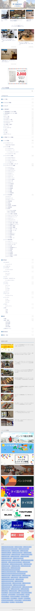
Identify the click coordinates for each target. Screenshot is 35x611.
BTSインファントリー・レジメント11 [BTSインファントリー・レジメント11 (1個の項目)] (9, 548)
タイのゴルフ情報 (18, 102)
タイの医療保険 (9, 201)
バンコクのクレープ (10, 174)
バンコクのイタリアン (10, 171)
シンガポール (19, 266)
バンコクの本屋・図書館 (10, 227)
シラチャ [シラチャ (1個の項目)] (4, 594)
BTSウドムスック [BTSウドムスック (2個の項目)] (6, 550)
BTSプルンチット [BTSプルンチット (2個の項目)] (6, 565)
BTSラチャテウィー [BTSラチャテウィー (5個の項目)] (15, 567)
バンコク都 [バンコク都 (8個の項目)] (14, 598)
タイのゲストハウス (19, 121)
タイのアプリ (8, 196)
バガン (7, 299)
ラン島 (19, 132)
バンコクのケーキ (9, 176)
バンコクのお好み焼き (10, 168)
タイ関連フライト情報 (18, 137)
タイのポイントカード (10, 199)
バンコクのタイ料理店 (10, 179)
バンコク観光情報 (19, 239)
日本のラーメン (19, 328)
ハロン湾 (7, 288)
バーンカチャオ (19, 127)
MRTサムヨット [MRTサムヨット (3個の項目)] (5, 577)
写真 (19, 318)
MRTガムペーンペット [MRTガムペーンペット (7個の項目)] (22, 571)
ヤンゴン (7, 302)
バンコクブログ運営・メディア (19, 164)
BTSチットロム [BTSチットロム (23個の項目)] (24, 556)
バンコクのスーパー (10, 218)
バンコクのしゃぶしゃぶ (10, 170)
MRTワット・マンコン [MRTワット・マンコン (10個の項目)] (23, 590)
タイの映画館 (8, 204)
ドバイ (19, 276)
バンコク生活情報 (19, 194)
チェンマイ (19, 126)
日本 (19, 308)
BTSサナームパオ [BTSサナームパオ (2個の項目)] (6, 554)
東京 (7, 311)
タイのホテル (19, 123)
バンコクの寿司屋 (9, 186)
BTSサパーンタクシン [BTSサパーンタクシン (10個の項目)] (27, 554)
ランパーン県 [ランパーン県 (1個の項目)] (5, 602)
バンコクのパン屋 (9, 180)
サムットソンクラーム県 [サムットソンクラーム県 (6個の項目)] (15, 592)
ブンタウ (7, 290)
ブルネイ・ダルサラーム (19, 278)
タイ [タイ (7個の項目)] (27, 594)
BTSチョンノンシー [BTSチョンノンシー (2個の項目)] (6, 560)
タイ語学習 (8, 208)
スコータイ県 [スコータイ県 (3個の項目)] (12, 594)
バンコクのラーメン (10, 182)
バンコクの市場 (9, 250)
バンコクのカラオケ (10, 148)
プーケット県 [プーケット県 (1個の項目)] (18, 600)
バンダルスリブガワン (10, 280)
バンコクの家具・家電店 (10, 225)
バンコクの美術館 (9, 253)
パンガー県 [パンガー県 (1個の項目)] (27, 598)
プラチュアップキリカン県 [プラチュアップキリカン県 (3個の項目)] (7, 600)
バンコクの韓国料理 (10, 192)
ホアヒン (19, 131)
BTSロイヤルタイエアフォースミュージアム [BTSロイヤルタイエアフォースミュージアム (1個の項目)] (10, 569)
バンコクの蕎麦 (9, 191)
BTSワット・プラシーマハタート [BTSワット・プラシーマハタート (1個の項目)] (8, 571)
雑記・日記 (18, 335)
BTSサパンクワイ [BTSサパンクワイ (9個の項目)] (16, 554)
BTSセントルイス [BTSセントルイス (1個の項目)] (15, 556)
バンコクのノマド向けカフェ (11, 160)
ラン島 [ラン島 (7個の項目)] (12, 602)
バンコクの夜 (19, 146)
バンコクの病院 (9, 231)
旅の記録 (7, 325)
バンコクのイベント (19, 143)
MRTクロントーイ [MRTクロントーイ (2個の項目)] (6, 575)
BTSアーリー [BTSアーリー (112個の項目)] (27, 546)
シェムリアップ (9, 264)
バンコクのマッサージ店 (10, 244)
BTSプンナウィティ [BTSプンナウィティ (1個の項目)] (26, 565)
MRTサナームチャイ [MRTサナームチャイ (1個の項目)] (16, 575)
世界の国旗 (8, 322)
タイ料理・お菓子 (19, 124)
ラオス (19, 304)
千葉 (7, 309)
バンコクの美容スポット (10, 233)
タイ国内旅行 (18, 109)
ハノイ (7, 287)
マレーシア (19, 293)
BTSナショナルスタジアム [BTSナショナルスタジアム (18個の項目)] (27, 560)
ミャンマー (19, 297)
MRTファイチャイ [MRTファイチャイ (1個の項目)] (6, 586)
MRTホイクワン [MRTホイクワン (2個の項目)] (5, 588)
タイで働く (18, 99)
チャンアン (8, 285)
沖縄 (7, 312)
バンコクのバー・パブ (10, 150)
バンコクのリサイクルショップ (12, 221)
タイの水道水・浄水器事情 (11, 205)
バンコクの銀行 (9, 236)
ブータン (19, 282)
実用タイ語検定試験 (11, 211)
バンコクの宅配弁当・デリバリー (12, 224)
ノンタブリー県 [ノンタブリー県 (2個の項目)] (5, 598)
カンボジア (19, 262)
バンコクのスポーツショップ (11, 216)
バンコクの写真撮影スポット (11, 247)
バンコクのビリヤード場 (10, 153)
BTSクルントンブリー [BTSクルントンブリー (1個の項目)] (17, 552)
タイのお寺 (19, 118)
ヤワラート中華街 (9, 256)
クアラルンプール (9, 295)
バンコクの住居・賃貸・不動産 (12, 222)
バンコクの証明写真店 (10, 234)
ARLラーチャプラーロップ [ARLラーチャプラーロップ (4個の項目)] (7, 546)
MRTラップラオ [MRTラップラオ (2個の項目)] (24, 588)
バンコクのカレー (9, 173)
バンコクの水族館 (9, 252)
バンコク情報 (18, 140)
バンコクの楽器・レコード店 (11, 228)
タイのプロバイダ (9, 198)
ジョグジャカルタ (9, 269)
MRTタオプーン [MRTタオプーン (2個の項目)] (19, 579)
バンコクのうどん (9, 167)
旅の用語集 (8, 323)
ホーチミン (19, 292)
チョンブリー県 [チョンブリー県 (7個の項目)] (24, 596)
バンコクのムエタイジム (10, 219)
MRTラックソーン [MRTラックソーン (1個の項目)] (15, 588)
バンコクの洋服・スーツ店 (11, 230)
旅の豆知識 (8, 326)
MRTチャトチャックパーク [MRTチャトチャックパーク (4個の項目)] (7, 581)
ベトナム (19, 283)
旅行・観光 (19, 320)
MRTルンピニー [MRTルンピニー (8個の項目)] (12, 590)
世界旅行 (18, 260)
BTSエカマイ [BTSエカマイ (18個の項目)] (15, 550)
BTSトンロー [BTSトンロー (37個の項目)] (16, 560)
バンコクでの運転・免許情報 (11, 213)
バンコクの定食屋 (9, 185)
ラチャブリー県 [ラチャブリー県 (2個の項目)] (26, 600)
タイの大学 (8, 202)
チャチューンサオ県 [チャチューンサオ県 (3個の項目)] (15, 596)
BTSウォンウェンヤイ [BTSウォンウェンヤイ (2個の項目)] (23, 548)
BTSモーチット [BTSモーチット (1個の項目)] (5, 567)
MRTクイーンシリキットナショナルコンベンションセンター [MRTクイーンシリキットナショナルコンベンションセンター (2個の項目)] (13, 573)
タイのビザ (18, 105)
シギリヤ (7, 274)
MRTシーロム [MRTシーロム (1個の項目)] (14, 577)
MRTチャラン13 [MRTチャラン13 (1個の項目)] (18, 581)
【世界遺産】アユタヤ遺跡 (19, 111)
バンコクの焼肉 (9, 189)
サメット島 (19, 116)
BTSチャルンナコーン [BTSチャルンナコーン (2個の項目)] (6, 558)
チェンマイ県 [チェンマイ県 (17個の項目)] (5, 596)
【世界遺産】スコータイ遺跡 (19, 113)
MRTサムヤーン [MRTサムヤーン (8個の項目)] (26, 575)
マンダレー (8, 300)
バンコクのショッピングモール (12, 215)
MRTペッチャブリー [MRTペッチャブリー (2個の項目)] (27, 586)
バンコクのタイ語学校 (12, 210)
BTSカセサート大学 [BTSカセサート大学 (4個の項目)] (6, 552)
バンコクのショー (9, 241)
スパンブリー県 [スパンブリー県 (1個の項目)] (20, 594)
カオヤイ (19, 114)
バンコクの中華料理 (10, 183)
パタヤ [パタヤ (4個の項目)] (20, 598)
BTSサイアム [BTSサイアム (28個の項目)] (27, 552)
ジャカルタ (19, 267)
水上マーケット (19, 134)
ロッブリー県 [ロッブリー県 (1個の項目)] (19, 602)
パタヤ (19, 129)
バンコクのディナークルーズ (11, 243)
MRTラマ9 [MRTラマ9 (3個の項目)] (4, 590)
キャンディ (8, 273)
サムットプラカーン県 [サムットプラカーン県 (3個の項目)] (26, 592)
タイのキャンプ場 (19, 119)
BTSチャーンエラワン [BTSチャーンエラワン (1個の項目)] (18, 558)
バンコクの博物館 (9, 249)
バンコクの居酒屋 (9, 188)
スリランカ (19, 271)
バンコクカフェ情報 (19, 155)
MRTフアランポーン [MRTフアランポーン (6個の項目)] (16, 586)
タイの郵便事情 (9, 207)
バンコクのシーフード (10, 177)
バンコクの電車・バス (10, 237)
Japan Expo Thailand (10, 144)
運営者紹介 (18, 331)
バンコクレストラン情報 (19, 165)
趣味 (18, 316)
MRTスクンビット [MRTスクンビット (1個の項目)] (24, 577)
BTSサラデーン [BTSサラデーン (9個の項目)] (5, 556)
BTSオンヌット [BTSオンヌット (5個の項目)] (24, 550)
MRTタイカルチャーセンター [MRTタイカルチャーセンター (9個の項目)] (8, 579)
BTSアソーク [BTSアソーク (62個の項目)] (18, 546)
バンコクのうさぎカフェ (10, 157)
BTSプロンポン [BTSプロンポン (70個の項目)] (15, 565)
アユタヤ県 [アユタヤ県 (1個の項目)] (5, 592)
